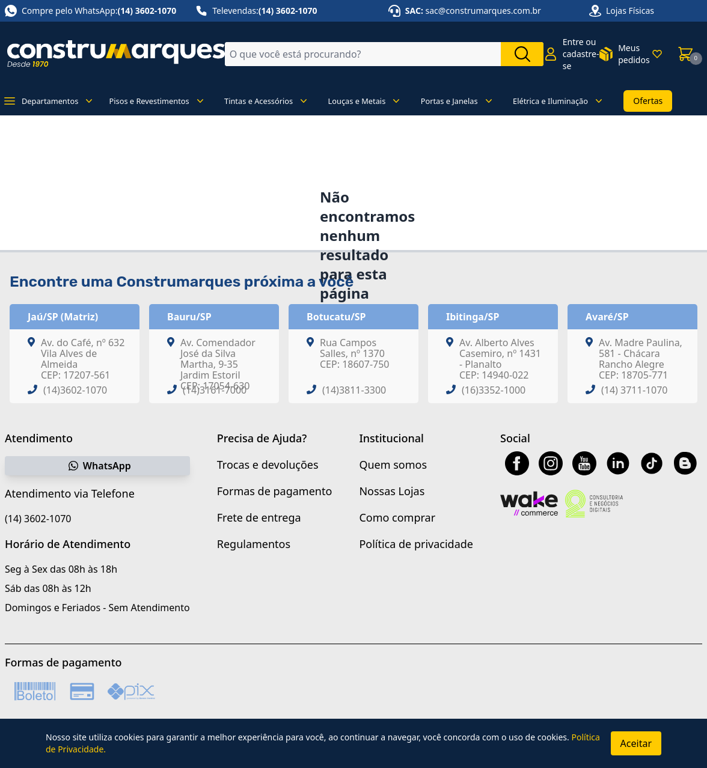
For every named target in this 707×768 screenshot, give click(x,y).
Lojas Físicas (630, 10)
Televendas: (256, 11)
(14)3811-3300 (354, 390)
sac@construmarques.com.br (483, 10)
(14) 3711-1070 (634, 390)
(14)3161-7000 (214, 390)
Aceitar (636, 743)
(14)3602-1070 (75, 390)
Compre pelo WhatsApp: (90, 11)
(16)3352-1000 (493, 390)
